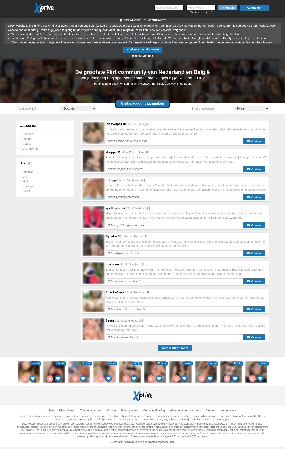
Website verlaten (142, 56)
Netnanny (52, 432)
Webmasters (228, 412)
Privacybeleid (129, 412)
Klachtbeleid (67, 412)
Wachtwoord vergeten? (201, 12)
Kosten (111, 412)
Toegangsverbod (91, 412)
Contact (211, 412)
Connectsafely (67, 432)
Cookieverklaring (154, 412)
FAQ (51, 412)
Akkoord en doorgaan (142, 49)
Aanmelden (254, 7)
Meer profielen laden (175, 349)
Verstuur (255, 141)
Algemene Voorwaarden (185, 412)
